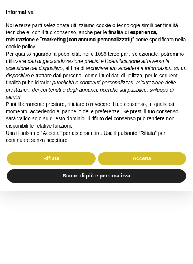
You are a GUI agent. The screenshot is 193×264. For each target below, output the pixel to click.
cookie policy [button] (20, 47)
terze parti (119, 54)
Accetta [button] (142, 158)
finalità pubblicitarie (27, 82)
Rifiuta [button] (51, 158)
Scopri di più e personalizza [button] (96, 176)
